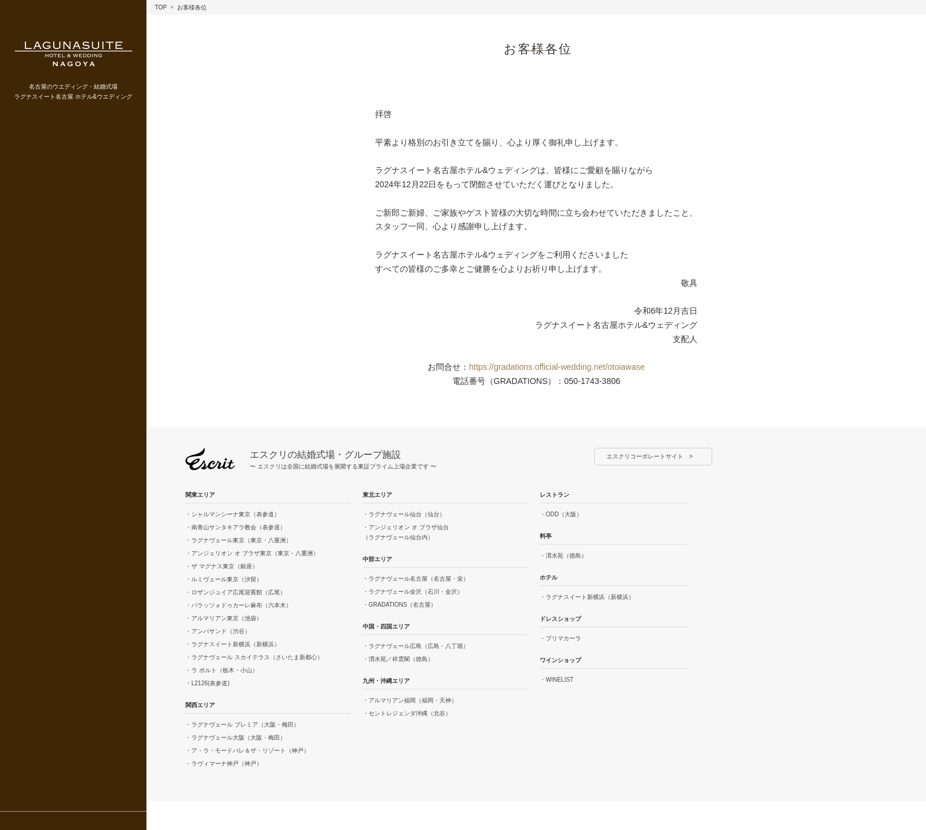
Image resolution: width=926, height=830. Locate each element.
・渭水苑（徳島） (563, 555)
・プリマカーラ (560, 638)
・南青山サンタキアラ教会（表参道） (235, 527)
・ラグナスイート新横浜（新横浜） (232, 644)
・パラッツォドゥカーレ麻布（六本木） (238, 605)
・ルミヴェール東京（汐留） (223, 579)
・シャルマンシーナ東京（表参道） (232, 514)
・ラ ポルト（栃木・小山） (221, 670)
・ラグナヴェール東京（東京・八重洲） (238, 540)
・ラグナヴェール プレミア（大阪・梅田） (242, 724)
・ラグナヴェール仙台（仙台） (404, 514)
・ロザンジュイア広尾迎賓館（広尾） (235, 592)
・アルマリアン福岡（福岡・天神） (410, 700)
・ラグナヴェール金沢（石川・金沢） (413, 591)
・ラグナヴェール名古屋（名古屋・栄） (416, 578)
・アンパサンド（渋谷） (217, 631)
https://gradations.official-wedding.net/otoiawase (557, 367)
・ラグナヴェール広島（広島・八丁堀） (416, 646)
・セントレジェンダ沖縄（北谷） (407, 713)
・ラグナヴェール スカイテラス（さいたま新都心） (254, 657)
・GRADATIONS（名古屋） (399, 604)
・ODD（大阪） (561, 514)
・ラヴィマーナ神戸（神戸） (223, 763)
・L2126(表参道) (207, 683)
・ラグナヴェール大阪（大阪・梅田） (235, 737)
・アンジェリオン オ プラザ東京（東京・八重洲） (252, 553)
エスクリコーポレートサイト (645, 456)
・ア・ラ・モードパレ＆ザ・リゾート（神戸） (247, 750)
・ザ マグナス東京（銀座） (221, 566)
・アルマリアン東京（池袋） (223, 618)
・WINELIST (556, 679)
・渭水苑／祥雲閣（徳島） (398, 659)
